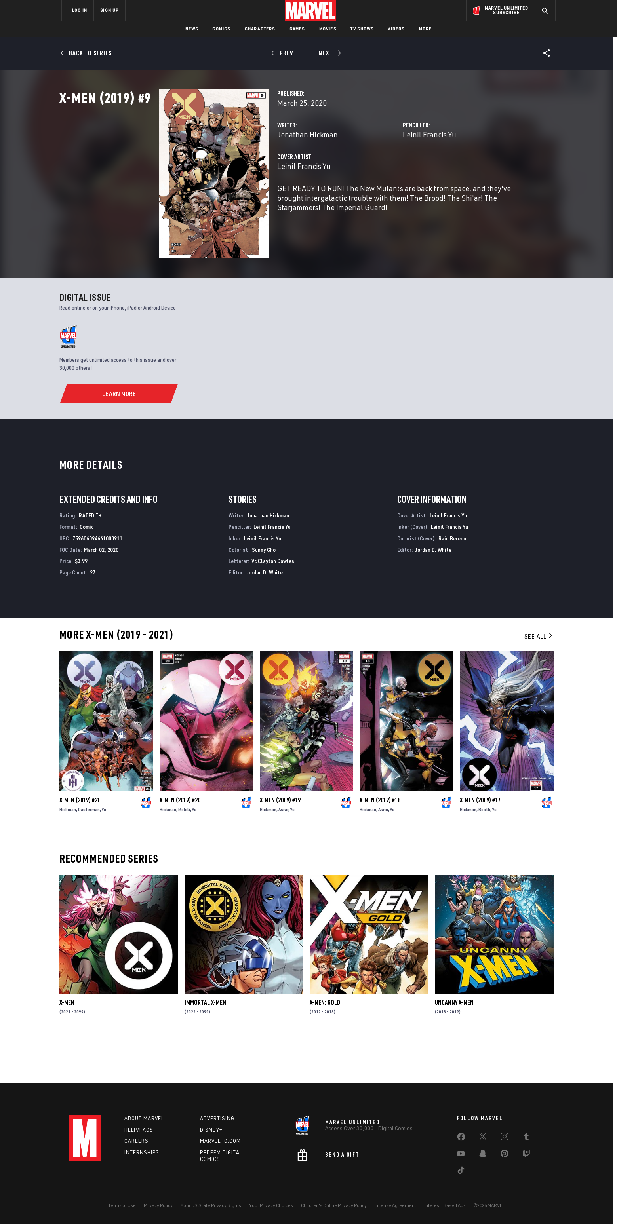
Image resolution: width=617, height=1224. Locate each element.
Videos (396, 29)
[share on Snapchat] (483, 1155)
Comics (221, 29)
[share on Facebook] (461, 1138)
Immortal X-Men (205, 1046)
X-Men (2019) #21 (79, 844)
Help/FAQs (138, 1130)
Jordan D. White (264, 615)
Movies (327, 29)
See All (539, 680)
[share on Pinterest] (504, 1155)
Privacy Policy (158, 1205)
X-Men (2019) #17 (480, 844)
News (191, 29)
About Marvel (144, 1118)
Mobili (184, 853)
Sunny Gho (264, 592)
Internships (141, 1153)
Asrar (283, 853)
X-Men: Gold (325, 1046)
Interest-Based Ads (445, 1205)
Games (297, 29)
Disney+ (211, 1130)
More (425, 29)
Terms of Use (122, 1205)
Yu (104, 853)
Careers (136, 1141)
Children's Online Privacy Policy (334, 1205)
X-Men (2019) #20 (180, 844)
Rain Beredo (452, 581)
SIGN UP (109, 10)
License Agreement (395, 1205)
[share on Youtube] (461, 1155)
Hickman (67, 853)
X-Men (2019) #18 (380, 844)
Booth (484, 853)
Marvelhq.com (220, 1141)
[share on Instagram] (504, 1138)
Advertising (217, 1118)
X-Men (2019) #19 (280, 844)
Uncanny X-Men (454, 1046)
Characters (260, 29)
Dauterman (89, 853)
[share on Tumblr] (526, 1138)
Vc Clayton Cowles (272, 604)
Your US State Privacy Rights (211, 1205)
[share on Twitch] (526, 1155)
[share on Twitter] (483, 1138)
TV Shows (362, 29)
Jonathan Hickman (238, 169)
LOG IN (79, 10)
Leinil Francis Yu (394, 169)
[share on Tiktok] (461, 1172)
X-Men (66, 1046)
